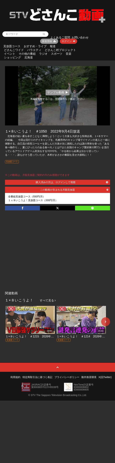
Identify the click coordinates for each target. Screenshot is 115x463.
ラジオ (43, 53)
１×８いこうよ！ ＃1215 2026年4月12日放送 (36, 336)
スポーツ (56, 53)
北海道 (28, 57)
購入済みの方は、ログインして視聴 (72, 182)
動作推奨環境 (88, 377)
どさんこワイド (14, 49)
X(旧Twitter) (105, 377)
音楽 (68, 53)
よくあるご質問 (60, 37)
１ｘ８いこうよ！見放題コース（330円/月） (33, 200)
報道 (53, 46)
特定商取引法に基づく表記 (37, 377)
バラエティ (34, 49)
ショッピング (12, 57)
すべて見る (48, 300)
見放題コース (11, 46)
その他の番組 (27, 53)
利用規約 (15, 377)
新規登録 (49, 41)
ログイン (68, 41)
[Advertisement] (34, 254)
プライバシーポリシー (66, 377)
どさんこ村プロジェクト (60, 49)
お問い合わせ (80, 37)
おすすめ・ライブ (35, 46)
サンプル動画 (57, 92)
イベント (9, 53)
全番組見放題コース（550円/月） (26, 196)
